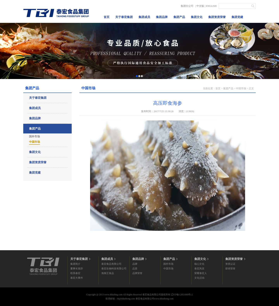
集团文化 (196, 17)
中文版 (200, 5)
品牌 (134, 263)
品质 (134, 268)
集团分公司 (187, 5)
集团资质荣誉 (217, 17)
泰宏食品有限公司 (111, 263)
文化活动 (199, 277)
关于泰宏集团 (124, 17)
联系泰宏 (75, 273)
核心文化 (199, 263)
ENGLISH (211, 5)
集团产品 (179, 17)
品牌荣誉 (137, 273)
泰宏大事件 (76, 277)
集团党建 (237, 17)
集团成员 (144, 17)
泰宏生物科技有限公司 (114, 268)
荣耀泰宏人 (200, 273)
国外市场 (34, 136)
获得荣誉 (230, 268)
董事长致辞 (76, 268)
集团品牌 (162, 17)
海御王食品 (107, 273)
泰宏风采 (199, 268)
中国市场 (34, 141)
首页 (106, 17)
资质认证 (230, 263)
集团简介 (75, 263)
